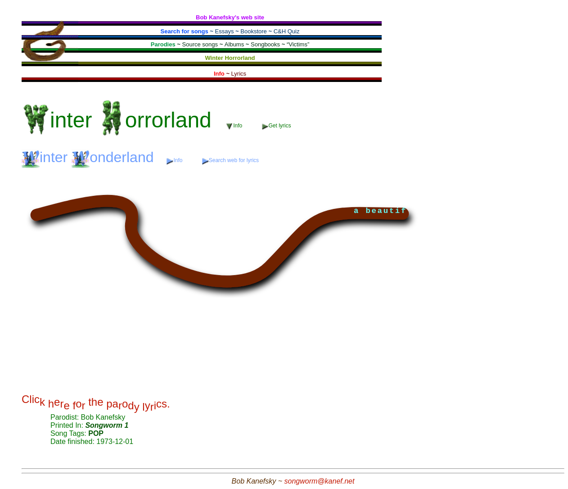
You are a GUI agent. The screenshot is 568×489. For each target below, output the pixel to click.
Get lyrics (276, 125)
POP (96, 433)
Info (234, 125)
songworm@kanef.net (319, 481)
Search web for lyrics (230, 160)
